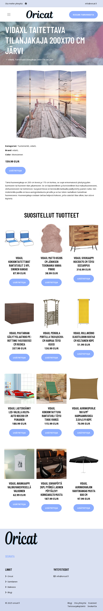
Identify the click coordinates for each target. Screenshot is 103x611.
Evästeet (92, 603)
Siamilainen (12, 581)
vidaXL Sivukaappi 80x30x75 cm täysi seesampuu (83, 261)
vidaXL (33, 146)
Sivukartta (92, 606)
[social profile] (26, 3)
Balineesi (12, 587)
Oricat (10, 576)
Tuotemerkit (23, 146)
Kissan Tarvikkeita (83, 14)
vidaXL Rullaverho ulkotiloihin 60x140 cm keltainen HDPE (83, 336)
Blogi (10, 592)
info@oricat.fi (91, 3)
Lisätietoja (15, 170)
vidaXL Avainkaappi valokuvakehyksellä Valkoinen (19, 487)
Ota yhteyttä (80, 603)
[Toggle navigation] (8, 14)
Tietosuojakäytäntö (76, 606)
